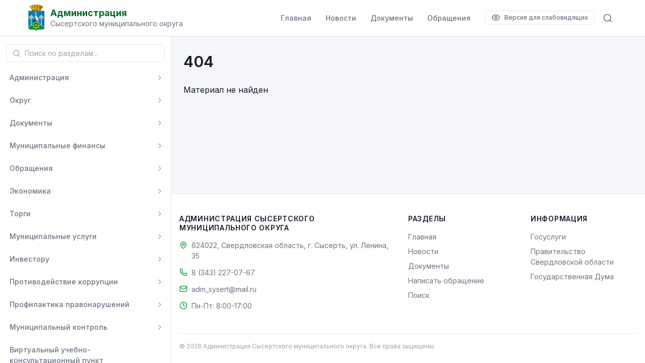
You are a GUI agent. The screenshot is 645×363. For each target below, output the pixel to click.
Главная (296, 18)
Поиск (418, 295)
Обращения (449, 18)
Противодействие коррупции (64, 281)
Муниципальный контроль (58, 327)
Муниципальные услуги (53, 236)
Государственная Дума (572, 276)
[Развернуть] (160, 78)
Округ (20, 100)
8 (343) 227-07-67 (223, 272)
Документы (391, 18)
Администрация (39, 77)
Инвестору (29, 259)
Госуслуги (548, 236)
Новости (341, 18)
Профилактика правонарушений (70, 304)
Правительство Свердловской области (572, 256)
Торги (20, 213)
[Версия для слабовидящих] (540, 18)
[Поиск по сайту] (608, 18)
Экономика (30, 191)
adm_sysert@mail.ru (223, 289)
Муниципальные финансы (57, 145)
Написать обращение (446, 280)
